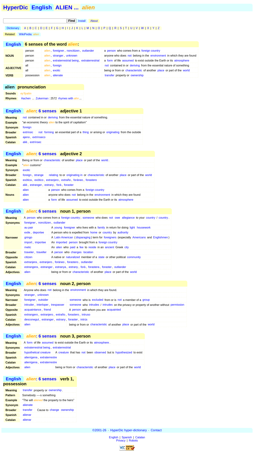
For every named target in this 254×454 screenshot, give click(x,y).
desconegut (31, 319)
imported (61, 242)
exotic (56, 70)
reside (92, 247)
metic (27, 247)
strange (38, 175)
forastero (91, 179)
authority (122, 232)
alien (26, 189)
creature (63, 352)
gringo (28, 237)
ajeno (26, 137)
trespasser (57, 304)
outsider (43, 299)
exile (27, 232)
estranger (36, 184)
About (94, 20)
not (130, 55)
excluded (97, 299)
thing (86, 132)
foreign (57, 65)
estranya (60, 266)
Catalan (140, 437)
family (101, 227)
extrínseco (39, 137)
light (132, 227)
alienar (27, 414)
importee (40, 242)
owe (117, 217)
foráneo (78, 179)
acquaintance (32, 309)
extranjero (52, 179)
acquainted (114, 309)
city (127, 247)
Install (82, 20)
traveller (42, 252)
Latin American (63, 237)
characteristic (133, 70)
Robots (133, 440)
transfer (109, 75)
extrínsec (35, 142)
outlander (88, 50)
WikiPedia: (29, 34)
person (111, 50)
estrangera (31, 266)
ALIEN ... (67, 7)
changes (76, 252)
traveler (29, 252)
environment (158, 55)
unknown (71, 55)
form (110, 60)
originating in (74, 175)
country (150, 217)
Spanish (127, 437)
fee (81, 247)
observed (100, 352)
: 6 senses (41, 111)
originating (112, 132)
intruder (29, 304)
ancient (109, 247)
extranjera (30, 262)
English (42, 7)
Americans (139, 237)
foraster (69, 184)
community (134, 257)
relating (53, 175)
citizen (28, 257)
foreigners (110, 237)
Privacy (120, 440)
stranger (58, 55)
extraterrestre (48, 357)
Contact (156, 430)
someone (88, 217)
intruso (86, 314)
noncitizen (73, 50)
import (28, 242)
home (93, 232)
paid (72, 247)
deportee (38, 232)
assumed (128, 60)
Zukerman (42, 98)
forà (58, 184)
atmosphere (181, 60)
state (101, 257)
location (88, 252)
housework (143, 227)
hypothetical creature (37, 352)
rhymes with (68, 98)
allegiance (128, 217)
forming (49, 132)
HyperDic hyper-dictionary (128, 430)
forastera (93, 266)
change (54, 410)
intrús (83, 319)
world (186, 70)
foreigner (58, 50)
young (58, 227)
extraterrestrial (90, 60)
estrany (49, 184)
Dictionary (13, 28)
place (161, 70)
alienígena (30, 357)
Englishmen (160, 237)
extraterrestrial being (66, 60)
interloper (43, 304)
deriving (135, 65)
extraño (66, 179)
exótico (38, 179)
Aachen (26, 98)
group (146, 299)
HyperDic (15, 7)
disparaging (83, 237)
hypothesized (124, 352)
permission (177, 304)
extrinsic (28, 132)
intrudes (94, 304)
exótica (27, 179)
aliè (25, 142)
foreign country (150, 50)
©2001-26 (99, 430)
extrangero (31, 314)
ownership (137, 75)
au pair (28, 227)
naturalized (73, 257)
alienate (58, 75)
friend (47, 309)
